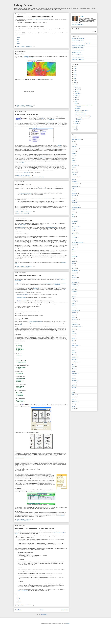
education (74, 195)
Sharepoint (74, 357)
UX (73, 390)
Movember (74, 291)
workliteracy (74, 401)
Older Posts (65, 610)
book (73, 158)
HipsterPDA (23, 277)
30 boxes (22, 162)
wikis (73, 399)
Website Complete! (76, 52)
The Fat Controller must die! (78, 45)
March (76, 103)
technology (74, 380)
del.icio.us (58, 462)
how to (27, 520)
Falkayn (82, 16)
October (77, 91)
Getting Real (51, 119)
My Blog (74, 301)
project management (76, 326)
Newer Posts (18, 610)
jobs (18, 596)
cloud (73, 179)
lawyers (18, 600)
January (77, 123)
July (76, 97)
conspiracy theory (76, 183)
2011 (75, 76)
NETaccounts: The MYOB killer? (27, 114)
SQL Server (74, 373)
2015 (75, 68)
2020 (75, 66)
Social (73, 368)
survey (73, 375)
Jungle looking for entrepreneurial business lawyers (34, 528)
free (36, 176)
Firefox (18, 520)
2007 (75, 84)
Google (73, 230)
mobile (73, 289)
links (73, 263)
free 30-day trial (27, 172)
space (27, 106)
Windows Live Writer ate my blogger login (81, 43)
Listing (18, 598)
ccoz (73, 167)
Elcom (73, 200)
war (73, 392)
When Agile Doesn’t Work (77, 57)
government (74, 233)
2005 (75, 126)
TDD (73, 378)
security (74, 352)
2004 (75, 128)
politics (73, 317)
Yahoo (73, 406)
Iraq (73, 251)
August (76, 95)
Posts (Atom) (44, 614)
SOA (73, 364)
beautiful (74, 153)
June (76, 99)
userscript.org (61, 515)
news (73, 303)
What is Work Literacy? (77, 54)
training (73, 385)
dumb (18, 39)
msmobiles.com (50, 227)
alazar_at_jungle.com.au (23, 590)
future (73, 219)
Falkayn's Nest (24, 5)
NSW (73, 305)
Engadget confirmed (26, 262)
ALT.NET (74, 144)
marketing (74, 272)
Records (74, 333)
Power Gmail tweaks (21, 297)
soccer (73, 366)
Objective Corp (75, 310)
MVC (73, 298)
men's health (75, 282)
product (74, 322)
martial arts (74, 277)
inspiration (74, 247)
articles (18, 43)
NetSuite (59, 145)
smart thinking (23, 106)
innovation (74, 244)
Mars (18, 106)
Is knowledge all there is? (77, 47)
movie (73, 294)
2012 (75, 74)
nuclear (73, 308)
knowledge (74, 256)
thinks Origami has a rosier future (44, 198)
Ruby (73, 343)
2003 (75, 129)
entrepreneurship (31, 176)
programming (75, 324)
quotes (73, 329)
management (75, 270)
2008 (75, 82)
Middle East (74, 287)
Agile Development (76, 139)
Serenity (74, 354)
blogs (73, 155)
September (77, 93)
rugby (73, 347)
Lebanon (74, 261)
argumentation (75, 148)
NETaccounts (47, 122)
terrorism (74, 382)
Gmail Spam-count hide (22, 300)
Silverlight (74, 359)
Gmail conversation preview (23, 294)
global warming (75, 226)
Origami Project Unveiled (24, 221)
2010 (75, 78)
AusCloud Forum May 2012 (78, 38)
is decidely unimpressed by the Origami (43, 187)
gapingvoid (74, 221)
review (21, 213)
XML (73, 404)
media (18, 37)
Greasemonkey (57, 284)
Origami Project (22, 224)
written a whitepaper (47, 283)
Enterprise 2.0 (24, 176)
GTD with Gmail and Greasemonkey (28, 275)
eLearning (74, 202)
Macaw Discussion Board (77, 40)
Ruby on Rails (75, 345)
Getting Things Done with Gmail (35, 321)
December (77, 87)
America (74, 146)
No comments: (29, 46)
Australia (19, 176)
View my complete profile (77, 24)
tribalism (74, 387)
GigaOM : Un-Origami (23, 184)
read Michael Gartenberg (25, 193)
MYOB (42, 118)
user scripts (35, 288)
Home (41, 610)
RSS (73, 340)
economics (74, 193)
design (18, 267)
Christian (74, 169)
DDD (73, 188)
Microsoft (74, 284)
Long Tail (74, 268)
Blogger (68, 623)
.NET (73, 137)
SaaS (38, 176)
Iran (73, 249)
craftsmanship (75, 186)
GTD (21, 324)
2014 (75, 70)
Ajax (73, 141)
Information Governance (77, 242)
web (18, 41)
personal (74, 312)
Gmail (22, 520)
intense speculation (21, 227)
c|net (55, 227)
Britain (73, 160)
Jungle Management (19, 530)
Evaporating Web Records (78, 50)
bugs (73, 162)
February (77, 121)
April (76, 101)
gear (18, 213)
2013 (75, 72)
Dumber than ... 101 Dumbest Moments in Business (34, 17)
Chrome (74, 174)
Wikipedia (74, 397)
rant (73, 331)
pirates (73, 315)
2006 (75, 86)
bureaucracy (75, 165)
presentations (75, 319)
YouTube (74, 408)
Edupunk (74, 197)
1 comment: (27, 175)
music (73, 296)
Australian (19, 602)
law (73, 258)
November (77, 89)
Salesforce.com (44, 157)
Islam (73, 254)
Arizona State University (29, 57)
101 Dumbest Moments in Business (39, 19)
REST (73, 336)
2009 (75, 80)
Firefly (73, 209)
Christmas (74, 172)
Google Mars (19, 54)
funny (73, 216)
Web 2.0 (31, 106)
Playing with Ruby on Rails (78, 59)
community (74, 181)
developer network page (32, 126)
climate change (75, 176)
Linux (73, 265)
